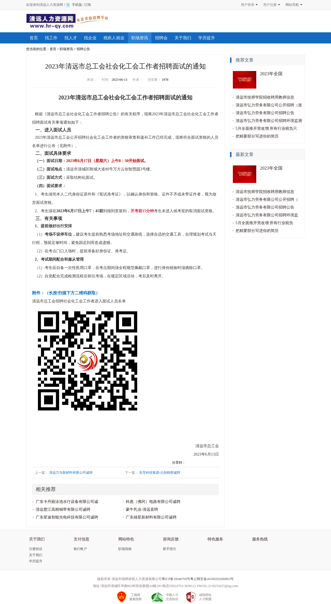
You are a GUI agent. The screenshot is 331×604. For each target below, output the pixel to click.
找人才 (70, 38)
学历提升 (206, 38)
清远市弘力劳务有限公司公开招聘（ (267, 199)
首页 (34, 38)
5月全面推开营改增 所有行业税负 (264, 223)
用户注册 (270, 5)
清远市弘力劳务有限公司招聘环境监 (267, 215)
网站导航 (292, 5)
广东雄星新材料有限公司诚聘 (151, 517)
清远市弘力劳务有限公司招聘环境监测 (269, 121)
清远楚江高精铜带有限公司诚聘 (63, 509)
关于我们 (183, 38)
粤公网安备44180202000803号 (212, 579)
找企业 (90, 38)
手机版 (77, 5)
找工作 (51, 38)
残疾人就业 (113, 38)
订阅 (87, 5)
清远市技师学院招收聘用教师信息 (265, 97)
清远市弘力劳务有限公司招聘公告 (265, 113)
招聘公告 (83, 49)
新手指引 (169, 549)
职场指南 (125, 549)
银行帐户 (80, 549)
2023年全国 (271, 73)
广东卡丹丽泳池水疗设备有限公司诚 (67, 502)
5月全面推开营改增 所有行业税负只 (266, 128)
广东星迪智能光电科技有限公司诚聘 (67, 517)
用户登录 (247, 5)
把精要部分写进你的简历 (257, 136)
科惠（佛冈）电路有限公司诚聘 (153, 502)
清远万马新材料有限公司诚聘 (71, 473)
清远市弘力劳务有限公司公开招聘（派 (269, 105)
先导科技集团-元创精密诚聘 (159, 473)
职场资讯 (139, 38)
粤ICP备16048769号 (176, 579)
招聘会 (161, 38)
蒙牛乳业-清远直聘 (142, 509)
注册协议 (35, 549)
